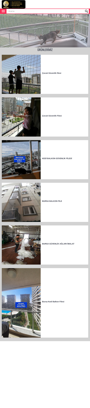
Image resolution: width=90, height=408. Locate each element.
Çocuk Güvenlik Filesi (52, 116)
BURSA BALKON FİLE (52, 201)
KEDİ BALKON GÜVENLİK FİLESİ (57, 159)
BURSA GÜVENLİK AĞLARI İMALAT (58, 244)
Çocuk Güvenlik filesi (51, 73)
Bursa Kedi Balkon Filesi (53, 302)
